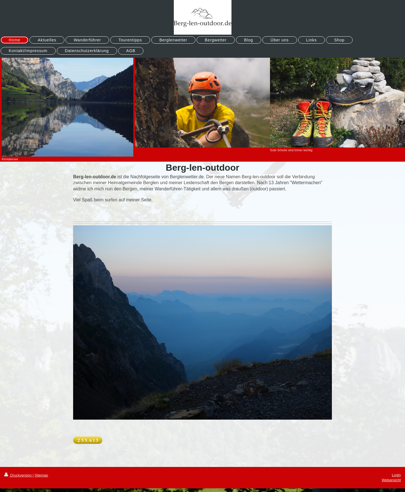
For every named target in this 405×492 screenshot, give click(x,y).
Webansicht (391, 480)
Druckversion (18, 475)
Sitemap (41, 475)
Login (396, 475)
